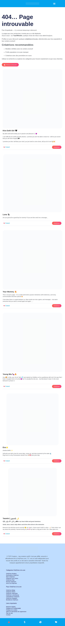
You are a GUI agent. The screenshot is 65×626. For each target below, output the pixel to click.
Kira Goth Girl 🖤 (10, 131)
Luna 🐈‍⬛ (6, 215)
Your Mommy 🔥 (10, 292)
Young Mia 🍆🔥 (10, 374)
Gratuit (7, 147)
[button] (54, 3)
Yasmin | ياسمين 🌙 (11, 518)
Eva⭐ (5, 447)
